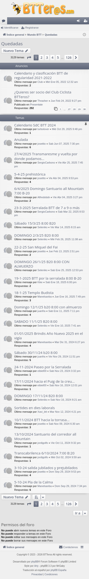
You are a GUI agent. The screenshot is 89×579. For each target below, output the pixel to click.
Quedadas (12, 44)
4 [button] (52, 57)
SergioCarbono (46, 162)
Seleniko (42, 227)
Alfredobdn (43, 197)
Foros (4, 21)
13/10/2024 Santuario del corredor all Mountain (45, 436)
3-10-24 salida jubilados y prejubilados (46, 467)
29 (79, 109)
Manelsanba (44, 296)
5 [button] (58, 57)
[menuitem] (68, 547)
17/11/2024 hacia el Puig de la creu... (44, 381)
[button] (29, 57)
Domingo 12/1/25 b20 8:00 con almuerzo (48, 307)
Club (40, 81)
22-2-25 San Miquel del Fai (36, 247)
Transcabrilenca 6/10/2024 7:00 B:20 (44, 453)
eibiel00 (42, 370)
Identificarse (11, 27)
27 (69, 109)
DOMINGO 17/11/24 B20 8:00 (38, 395)
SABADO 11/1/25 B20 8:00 (35, 321)
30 (84, 109)
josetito (41, 143)
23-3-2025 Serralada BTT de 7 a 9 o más (47, 207)
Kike (39, 282)
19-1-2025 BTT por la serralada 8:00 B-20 (47, 278)
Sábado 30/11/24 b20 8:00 (35, 352)
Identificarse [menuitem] (79, 21)
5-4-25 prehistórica (30, 174)
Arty (36, 566)
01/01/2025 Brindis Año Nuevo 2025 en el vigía (48, 335)
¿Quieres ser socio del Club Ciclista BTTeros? (42, 94)
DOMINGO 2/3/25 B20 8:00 (36, 235)
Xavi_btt (42, 411)
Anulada (21, 139)
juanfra (41, 311)
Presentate (36, 104)
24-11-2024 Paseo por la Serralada (42, 367)
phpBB (34, 561)
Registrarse (31, 27)
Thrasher (42, 100)
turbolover (43, 129)
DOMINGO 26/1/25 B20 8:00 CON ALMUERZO (42, 264)
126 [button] (68, 57)
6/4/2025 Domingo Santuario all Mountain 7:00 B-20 (49, 190)
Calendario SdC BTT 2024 (35, 125)
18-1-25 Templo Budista (34, 292)
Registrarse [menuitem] (86, 21)
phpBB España (58, 570)
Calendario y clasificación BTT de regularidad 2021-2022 (41, 75)
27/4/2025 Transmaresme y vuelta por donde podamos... (45, 156)
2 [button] (41, 57)
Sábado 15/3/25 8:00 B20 (35, 223)
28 (74, 109)
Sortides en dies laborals (34, 407)
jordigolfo (42, 442)
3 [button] (47, 57)
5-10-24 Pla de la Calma (33, 482)
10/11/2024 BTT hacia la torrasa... (42, 419)
